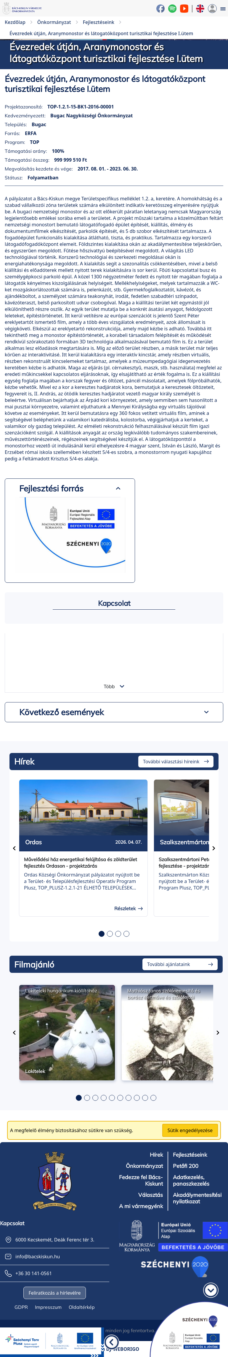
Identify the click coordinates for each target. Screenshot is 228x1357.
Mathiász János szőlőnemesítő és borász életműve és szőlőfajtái (163, 994)
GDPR (21, 1307)
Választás (150, 1195)
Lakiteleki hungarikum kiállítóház (61, 991)
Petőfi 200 (185, 1166)
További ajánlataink (168, 964)
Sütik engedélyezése (190, 1130)
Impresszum (48, 1307)
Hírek (156, 1155)
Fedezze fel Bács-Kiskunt (141, 1180)
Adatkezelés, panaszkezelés (191, 1180)
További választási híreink (171, 761)
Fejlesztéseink (190, 1155)
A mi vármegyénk (141, 1206)
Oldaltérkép (82, 1307)
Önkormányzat (144, 1166)
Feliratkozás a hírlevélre (54, 1293)
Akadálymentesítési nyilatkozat (197, 1198)
